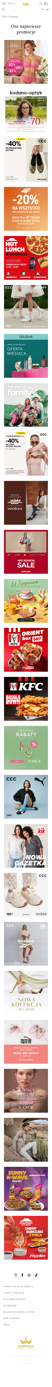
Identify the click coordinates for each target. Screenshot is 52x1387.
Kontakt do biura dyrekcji (18, 1286)
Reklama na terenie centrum (19, 1312)
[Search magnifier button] (26, 9)
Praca (6, 1325)
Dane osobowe (11, 1318)
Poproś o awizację (13, 1293)
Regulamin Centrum (14, 1299)
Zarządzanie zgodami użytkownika (26, 1363)
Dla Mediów (9, 1306)
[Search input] (15, 9)
